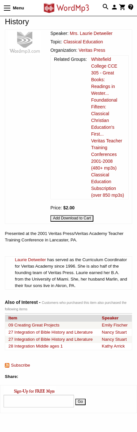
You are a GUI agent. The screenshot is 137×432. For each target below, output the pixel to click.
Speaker (110, 318)
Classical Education (83, 41)
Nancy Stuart (114, 332)
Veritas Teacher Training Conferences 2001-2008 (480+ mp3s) (106, 154)
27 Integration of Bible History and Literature (50, 332)
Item (12, 318)
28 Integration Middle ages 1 (35, 346)
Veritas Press (92, 50)
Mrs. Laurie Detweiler (91, 33)
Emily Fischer (115, 325)
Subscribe (20, 365)
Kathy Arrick (113, 346)
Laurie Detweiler (30, 259)
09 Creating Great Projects (33, 325)
